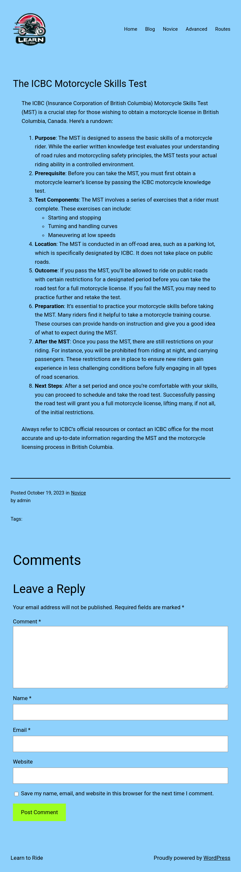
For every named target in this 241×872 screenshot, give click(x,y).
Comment (27, 621)
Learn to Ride (27, 857)
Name (22, 698)
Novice (78, 493)
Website (23, 761)
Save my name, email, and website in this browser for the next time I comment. (117, 793)
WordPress (217, 857)
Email (21, 730)
